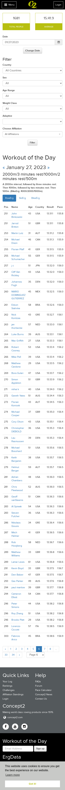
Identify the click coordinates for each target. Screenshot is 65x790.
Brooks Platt (17, 620)
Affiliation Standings (13, 694)
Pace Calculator (43, 690)
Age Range (9, 90)
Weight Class (10, 103)
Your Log (7, 681)
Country (7, 64)
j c (12, 265)
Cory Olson (17, 421)
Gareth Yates (18, 395)
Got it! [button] (32, 783)
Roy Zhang (17, 613)
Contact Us (41, 698)
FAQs (38, 681)
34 (13, 655)
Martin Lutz (17, 233)
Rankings (7, 686)
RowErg (9, 198)
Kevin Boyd (17, 568)
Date (5, 36)
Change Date (32, 50)
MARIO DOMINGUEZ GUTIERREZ (18, 295)
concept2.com (13, 717)
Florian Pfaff (17, 249)
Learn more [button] (13, 774)
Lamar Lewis (18, 562)
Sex (5, 77)
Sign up (40, 748)
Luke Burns (17, 334)
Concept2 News (43, 694)
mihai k (15, 389)
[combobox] (32, 134)
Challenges (9, 690)
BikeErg (35, 198)
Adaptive (7, 115)
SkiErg (22, 198)
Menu (9, 5)
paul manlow (18, 587)
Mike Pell (16, 357)
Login (58, 4)
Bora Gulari (17, 373)
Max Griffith (17, 340)
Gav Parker (17, 581)
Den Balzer (17, 574)
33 (6, 655)
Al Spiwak (16, 506)
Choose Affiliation (12, 128)
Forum (38, 686)
